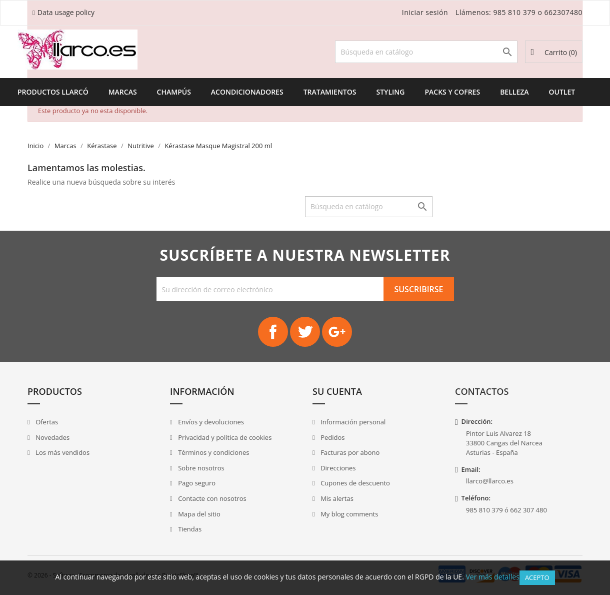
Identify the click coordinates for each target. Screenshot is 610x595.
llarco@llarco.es (490, 480)
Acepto (537, 577)
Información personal (352, 421)
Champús (174, 92)
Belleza (514, 92)
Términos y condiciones (213, 452)
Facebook (273, 332)
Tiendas (189, 528)
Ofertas (46, 421)
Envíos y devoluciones (210, 421)
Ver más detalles (492, 576)
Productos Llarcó (53, 92)
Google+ (337, 332)
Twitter (305, 332)
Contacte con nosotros (211, 498)
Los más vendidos (62, 452)
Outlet (562, 92)
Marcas (122, 92)
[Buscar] (426, 52)
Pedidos (332, 437)
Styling (390, 92)
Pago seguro (196, 482)
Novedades (52, 437)
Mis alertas (336, 498)
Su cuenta (337, 391)
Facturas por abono (349, 452)
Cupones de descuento (354, 482)
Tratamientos (330, 92)
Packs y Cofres (452, 92)
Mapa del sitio (198, 513)
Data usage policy (66, 12)
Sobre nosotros (200, 467)
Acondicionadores (247, 92)
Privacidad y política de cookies (224, 437)
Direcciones (337, 467)
